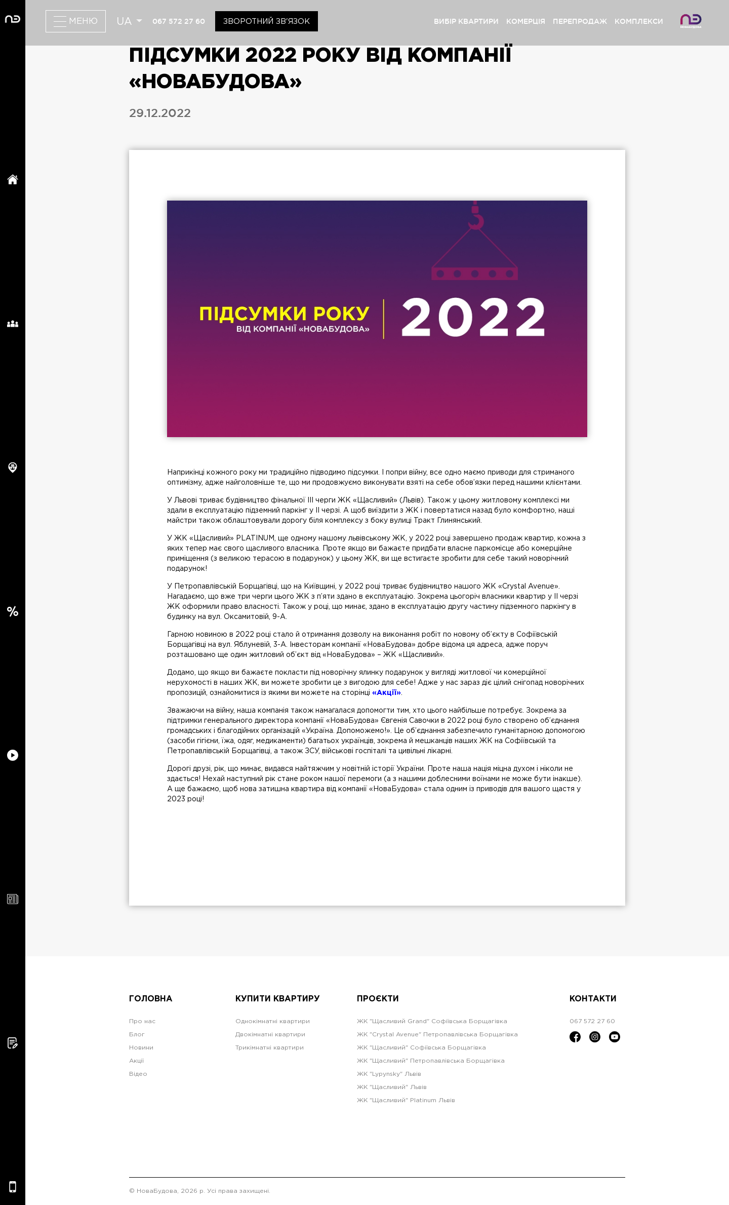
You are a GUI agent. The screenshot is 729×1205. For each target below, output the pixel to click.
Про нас (142, 1021)
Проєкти (378, 999)
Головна (151, 999)
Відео (138, 1074)
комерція (525, 21)
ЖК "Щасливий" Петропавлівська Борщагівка (431, 1061)
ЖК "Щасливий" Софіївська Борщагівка (421, 1048)
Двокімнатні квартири (270, 1034)
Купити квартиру (277, 999)
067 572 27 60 (178, 21)
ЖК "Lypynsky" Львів (389, 1074)
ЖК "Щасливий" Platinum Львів (406, 1100)
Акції (136, 1061)
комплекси (639, 21)
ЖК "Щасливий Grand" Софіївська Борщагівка (432, 1021)
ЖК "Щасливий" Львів (392, 1087)
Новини (141, 1048)
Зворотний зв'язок (266, 21)
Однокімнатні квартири (272, 1021)
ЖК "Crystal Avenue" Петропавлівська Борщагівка (437, 1034)
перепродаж (580, 21)
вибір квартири (466, 21)
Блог (137, 1034)
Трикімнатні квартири (269, 1048)
